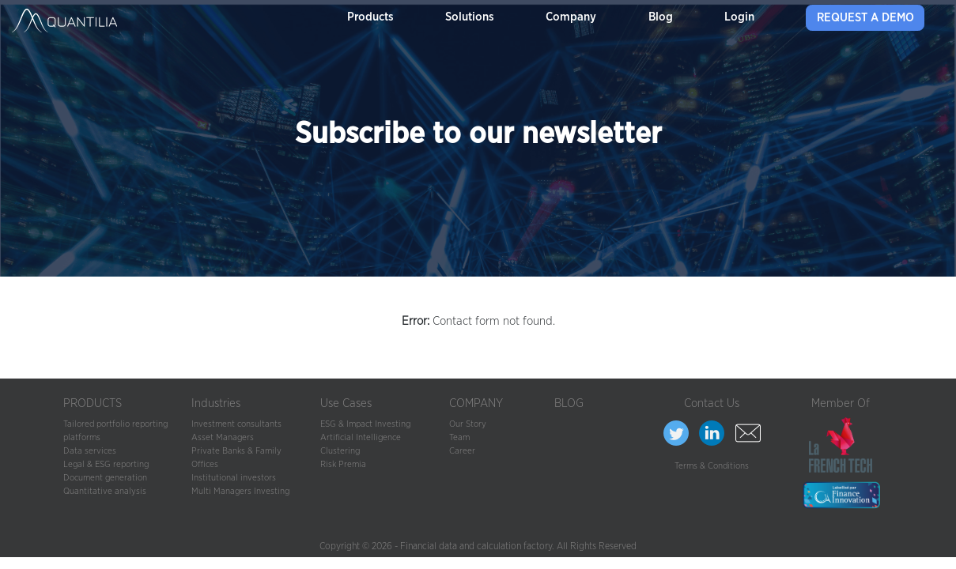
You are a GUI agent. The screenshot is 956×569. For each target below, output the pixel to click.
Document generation (105, 477)
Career (462, 451)
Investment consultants (236, 424)
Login (739, 17)
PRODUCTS (92, 403)
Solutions (469, 17)
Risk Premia (343, 464)
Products (370, 17)
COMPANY (476, 403)
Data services (89, 451)
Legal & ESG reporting (106, 464)
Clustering (340, 451)
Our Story (467, 424)
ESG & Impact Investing (365, 424)
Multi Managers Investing (240, 491)
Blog (660, 17)
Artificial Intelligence (360, 437)
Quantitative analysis (104, 491)
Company (571, 17)
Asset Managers (222, 437)
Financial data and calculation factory (476, 546)
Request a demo (865, 18)
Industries (215, 403)
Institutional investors (233, 477)
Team (459, 437)
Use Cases (346, 403)
